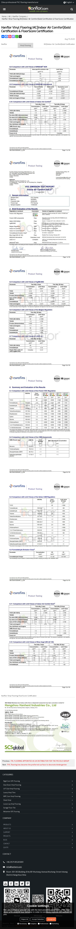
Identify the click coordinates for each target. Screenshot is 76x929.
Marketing (54, 924)
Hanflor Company (20, 16)
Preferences (43, 924)
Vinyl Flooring (25, 45)
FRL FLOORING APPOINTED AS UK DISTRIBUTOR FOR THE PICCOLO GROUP (40, 761)
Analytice (32, 924)
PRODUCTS (38, 825)
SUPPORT (38, 832)
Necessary (22, 924)
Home (4, 16)
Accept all (51, 919)
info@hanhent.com (14, 867)
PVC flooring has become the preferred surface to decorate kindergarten (37, 765)
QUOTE (38, 848)
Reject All (24, 919)
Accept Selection (38, 919)
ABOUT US (38, 828)
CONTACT (38, 844)
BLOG (38, 840)
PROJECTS (38, 836)
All (9, 16)
